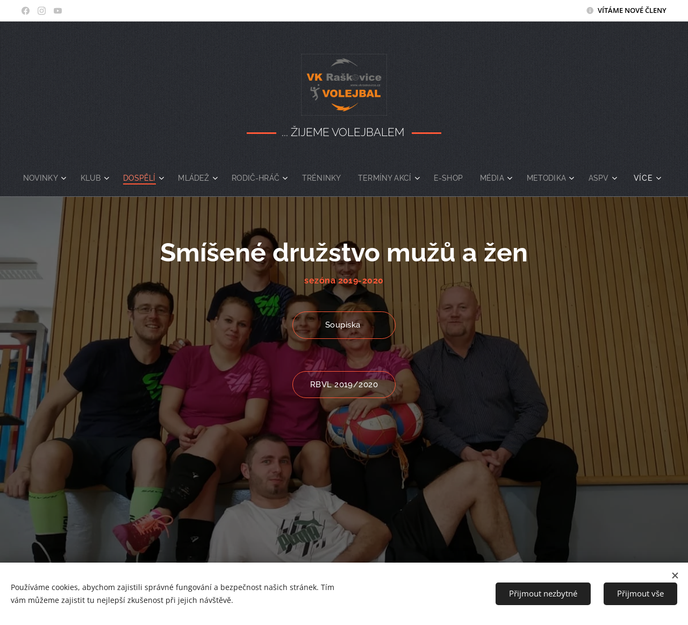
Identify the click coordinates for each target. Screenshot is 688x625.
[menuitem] (59, 178)
